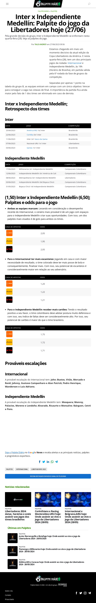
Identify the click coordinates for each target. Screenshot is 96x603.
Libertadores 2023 (38, 469)
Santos (29, 148)
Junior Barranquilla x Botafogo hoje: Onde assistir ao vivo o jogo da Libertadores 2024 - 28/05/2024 (49, 537)
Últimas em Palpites (19, 528)
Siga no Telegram (89, 593)
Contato (8, 595)
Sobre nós (9, 591)
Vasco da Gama (41, 139)
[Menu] (7, 3)
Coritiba (30, 135)
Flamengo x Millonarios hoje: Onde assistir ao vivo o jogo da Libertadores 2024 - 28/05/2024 (52, 550)
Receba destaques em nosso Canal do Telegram (48, 476)
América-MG (32, 130)
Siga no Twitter (80, 593)
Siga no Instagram (85, 593)
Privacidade (9, 599)
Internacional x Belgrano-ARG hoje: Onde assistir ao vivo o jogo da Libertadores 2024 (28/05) (78, 517)
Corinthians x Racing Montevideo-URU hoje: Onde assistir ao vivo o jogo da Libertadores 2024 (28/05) (48, 517)
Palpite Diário (43, 11)
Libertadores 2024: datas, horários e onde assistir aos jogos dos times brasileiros (18, 515)
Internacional (75, 62)
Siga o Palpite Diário (14, 452)
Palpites (54, 11)
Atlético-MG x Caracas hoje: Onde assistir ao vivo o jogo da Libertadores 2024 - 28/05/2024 (51, 563)
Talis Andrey (41, 44)
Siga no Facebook (76, 593)
